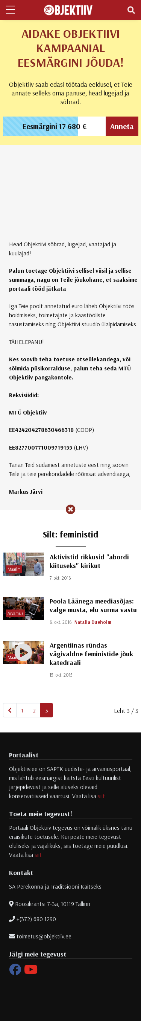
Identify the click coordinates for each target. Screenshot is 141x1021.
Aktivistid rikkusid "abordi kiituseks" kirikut (89, 561)
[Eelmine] (10, 710)
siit (101, 796)
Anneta (122, 126)
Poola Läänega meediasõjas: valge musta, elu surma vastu (93, 605)
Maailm (14, 569)
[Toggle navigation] (131, 10)
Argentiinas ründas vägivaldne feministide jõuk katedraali (91, 654)
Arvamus (15, 613)
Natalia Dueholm (92, 622)
